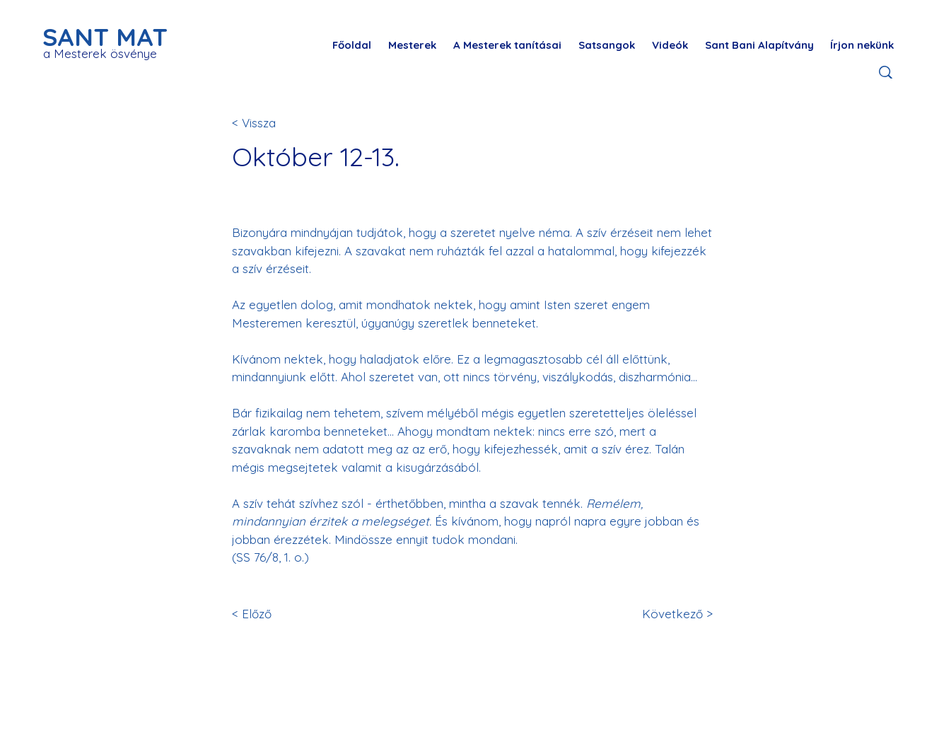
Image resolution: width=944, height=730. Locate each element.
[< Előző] (278, 614)
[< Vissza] (278, 122)
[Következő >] (666, 614)
